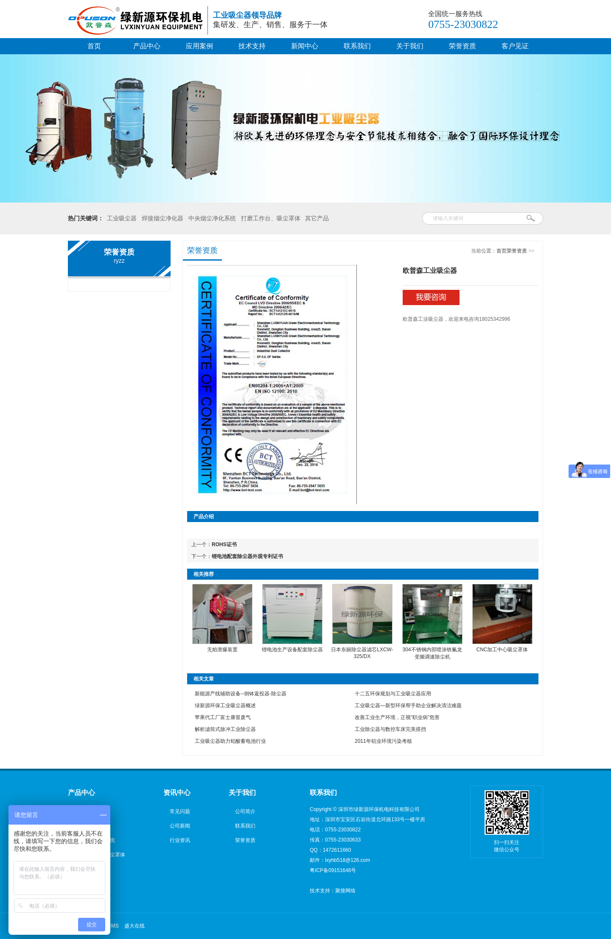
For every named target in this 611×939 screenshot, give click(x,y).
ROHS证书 (224, 544)
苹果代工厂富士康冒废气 (223, 717)
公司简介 (245, 811)
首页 (94, 46)
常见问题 (180, 811)
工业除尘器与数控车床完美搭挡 (390, 729)
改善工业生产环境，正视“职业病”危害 (397, 717)
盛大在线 (134, 926)
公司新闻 (180, 826)
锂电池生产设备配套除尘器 (292, 650)
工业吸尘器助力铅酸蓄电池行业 (230, 741)
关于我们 (409, 46)
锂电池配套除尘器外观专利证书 (247, 556)
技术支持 (252, 46)
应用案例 (199, 46)
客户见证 (515, 46)
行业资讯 (180, 840)
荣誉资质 (462, 46)
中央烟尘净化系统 (212, 218)
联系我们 (357, 46)
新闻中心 (304, 46)
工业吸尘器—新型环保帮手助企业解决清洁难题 (408, 705)
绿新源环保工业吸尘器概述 (225, 705)
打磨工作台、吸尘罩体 (270, 218)
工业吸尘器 (122, 218)
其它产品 (317, 218)
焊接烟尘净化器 (162, 218)
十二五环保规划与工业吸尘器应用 (393, 694)
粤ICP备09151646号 (333, 870)
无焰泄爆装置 (222, 650)
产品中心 (146, 46)
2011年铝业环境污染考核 (383, 741)
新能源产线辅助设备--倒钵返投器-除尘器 (240, 694)
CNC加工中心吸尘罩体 (502, 650)
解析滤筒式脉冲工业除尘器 (225, 729)
